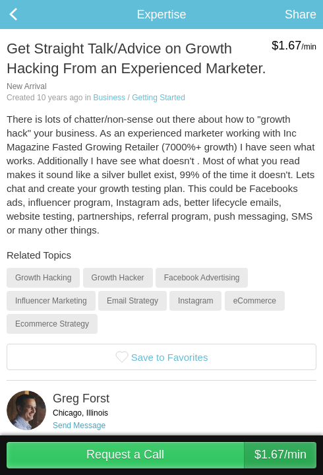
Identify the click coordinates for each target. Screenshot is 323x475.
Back (26, 14)
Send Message (79, 425)
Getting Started (158, 97)
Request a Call (201, 455)
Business (109, 97)
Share (300, 14)
